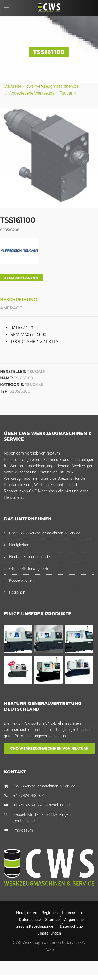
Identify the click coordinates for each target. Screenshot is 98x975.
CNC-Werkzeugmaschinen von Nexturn (49, 748)
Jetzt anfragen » (21, 278)
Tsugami (68, 93)
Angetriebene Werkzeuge (31, 93)
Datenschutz (30, 919)
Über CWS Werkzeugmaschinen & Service (44, 533)
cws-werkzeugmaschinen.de (52, 86)
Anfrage (11, 308)
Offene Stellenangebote (29, 568)
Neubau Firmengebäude (29, 556)
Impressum (23, 830)
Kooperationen (21, 580)
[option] (49, 157)
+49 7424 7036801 (29, 795)
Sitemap (52, 919)
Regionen (17, 592)
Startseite (12, 86)
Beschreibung (18, 299)
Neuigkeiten (19, 545)
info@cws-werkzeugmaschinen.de (42, 805)
